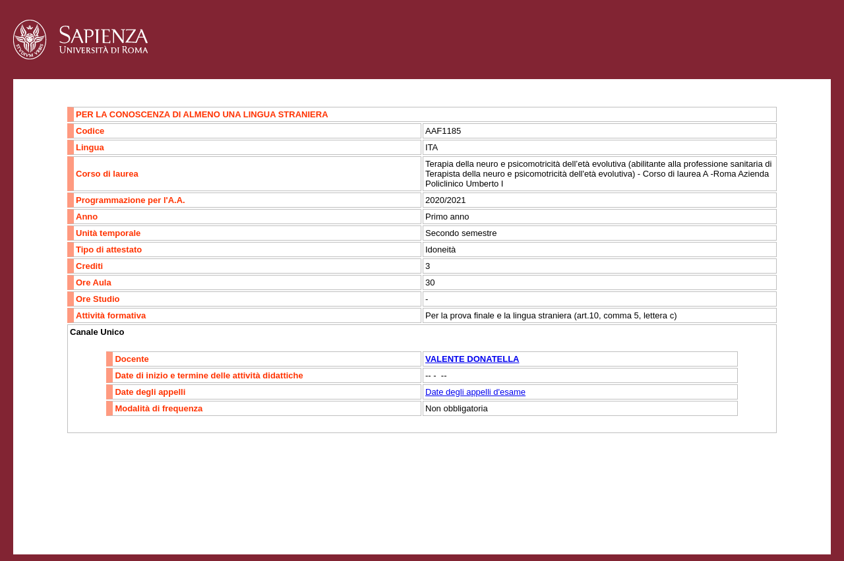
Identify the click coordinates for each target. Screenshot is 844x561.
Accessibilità (95, 512)
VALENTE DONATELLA (472, 359)
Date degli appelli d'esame (475, 392)
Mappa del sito (157, 512)
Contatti (48, 512)
